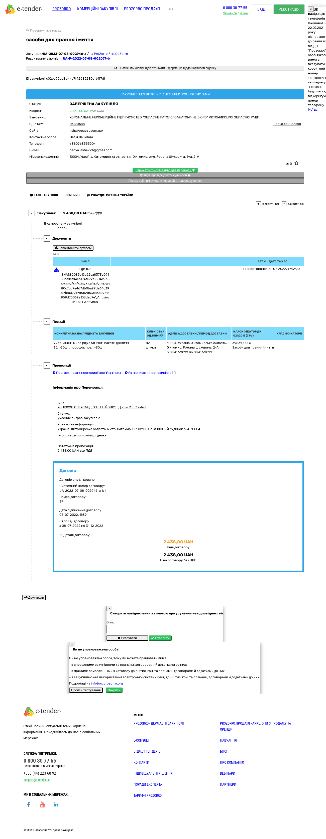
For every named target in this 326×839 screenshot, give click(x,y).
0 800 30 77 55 (235, 8)
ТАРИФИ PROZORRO (148, 797)
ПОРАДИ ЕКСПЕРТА (148, 786)
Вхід (261, 10)
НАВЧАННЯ (228, 742)
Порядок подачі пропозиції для (87, 373)
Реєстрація (289, 10)
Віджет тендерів (147, 753)
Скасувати (127, 639)
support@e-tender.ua (37, 781)
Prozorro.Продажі (142, 9)
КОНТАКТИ (141, 764)
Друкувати (34, 597)
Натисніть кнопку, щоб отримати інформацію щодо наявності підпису (165, 68)
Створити (160, 639)
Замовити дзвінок (235, 14)
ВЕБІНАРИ (227, 775)
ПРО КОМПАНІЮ (232, 764)
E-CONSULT (141, 742)
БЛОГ (224, 753)
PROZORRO (61, 9)
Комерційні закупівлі (97, 9)
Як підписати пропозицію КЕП (150, 373)
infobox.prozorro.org (107, 685)
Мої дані (314, 109)
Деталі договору (74, 535)
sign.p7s (85, 269)
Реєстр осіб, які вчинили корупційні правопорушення (164, 181)
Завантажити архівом (73, 248)
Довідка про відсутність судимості (165, 175)
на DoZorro (119, 54)
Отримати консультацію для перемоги (165, 170)
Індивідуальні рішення (153, 775)
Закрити (114, 692)
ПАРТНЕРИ (228, 786)
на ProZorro (98, 54)
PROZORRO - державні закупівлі (159, 725)
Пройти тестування (86, 692)
